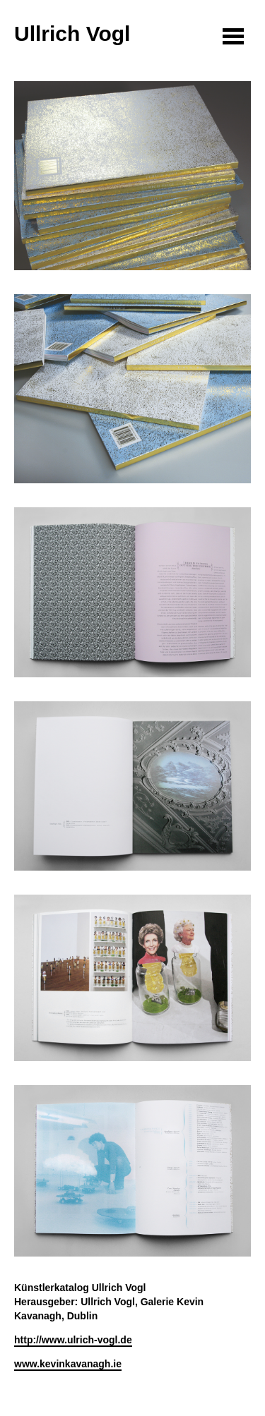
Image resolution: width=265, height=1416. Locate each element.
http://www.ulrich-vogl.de (73, 1339)
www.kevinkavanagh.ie (68, 1363)
